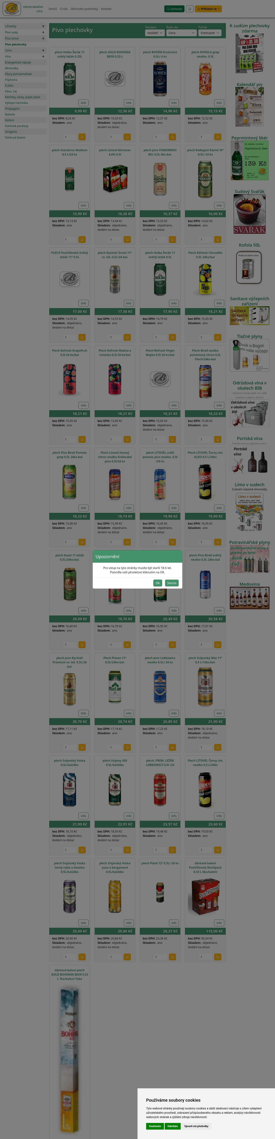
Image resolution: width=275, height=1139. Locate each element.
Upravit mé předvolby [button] (196, 1126)
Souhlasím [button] (155, 1126)
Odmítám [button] (173, 1126)
